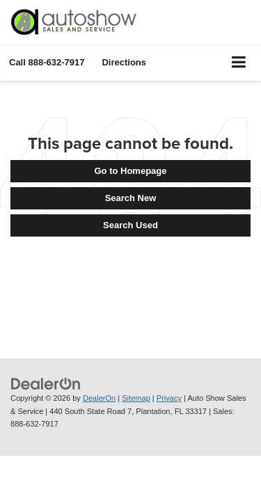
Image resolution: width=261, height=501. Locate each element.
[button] (46, 62)
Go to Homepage (130, 171)
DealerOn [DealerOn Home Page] (99, 398)
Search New (131, 198)
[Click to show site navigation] (239, 63)
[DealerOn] (45, 383)
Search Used (130, 225)
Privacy (169, 398)
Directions (124, 62)
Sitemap (136, 398)
